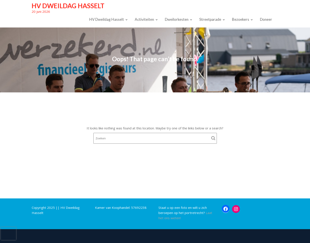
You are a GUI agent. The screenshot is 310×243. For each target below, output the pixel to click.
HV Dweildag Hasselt (68, 6)
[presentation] (8, 233)
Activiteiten (144, 19)
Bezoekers (240, 19)
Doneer (266, 19)
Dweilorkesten (176, 19)
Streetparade (210, 19)
